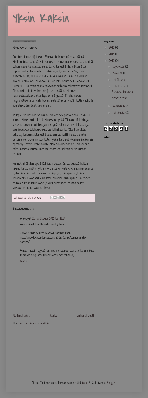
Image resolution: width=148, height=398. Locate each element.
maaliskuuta (119, 106)
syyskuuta (119, 67)
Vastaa (23, 261)
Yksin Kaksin (41, 18)
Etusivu (53, 316)
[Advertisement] (36, 355)
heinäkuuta (119, 80)
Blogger (111, 383)
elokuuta (118, 73)
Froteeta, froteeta (122, 92)
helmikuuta (119, 113)
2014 (112, 54)
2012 (112, 61)
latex (85, 383)
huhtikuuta (119, 86)
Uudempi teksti (21, 316)
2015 (112, 47)
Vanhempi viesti (85, 316)
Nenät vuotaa (119, 98)
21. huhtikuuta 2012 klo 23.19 (48, 219)
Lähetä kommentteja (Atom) (34, 323)
